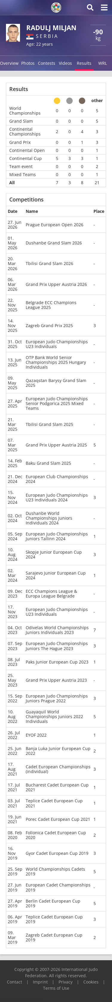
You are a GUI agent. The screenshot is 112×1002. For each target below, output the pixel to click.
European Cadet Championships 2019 (58, 887)
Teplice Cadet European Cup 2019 (54, 919)
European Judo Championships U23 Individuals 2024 (57, 497)
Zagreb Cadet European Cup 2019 (54, 937)
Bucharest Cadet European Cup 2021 (57, 787)
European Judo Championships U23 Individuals (57, 344)
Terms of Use (56, 988)
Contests (46, 63)
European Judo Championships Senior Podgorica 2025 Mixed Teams (57, 403)
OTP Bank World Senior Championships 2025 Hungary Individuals (56, 362)
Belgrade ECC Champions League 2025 (51, 305)
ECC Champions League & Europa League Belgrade (51, 593)
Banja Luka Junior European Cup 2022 (58, 751)
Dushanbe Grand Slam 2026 (54, 243)
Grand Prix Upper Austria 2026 (56, 284)
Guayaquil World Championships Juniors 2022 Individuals (54, 716)
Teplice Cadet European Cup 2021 (54, 803)
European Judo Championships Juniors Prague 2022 (57, 698)
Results (84, 63)
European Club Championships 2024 (57, 479)
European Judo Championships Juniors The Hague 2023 (57, 646)
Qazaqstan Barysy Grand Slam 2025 (56, 383)
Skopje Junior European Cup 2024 (54, 554)
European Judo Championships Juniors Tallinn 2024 (57, 536)
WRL (102, 63)
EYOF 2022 (36, 735)
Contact (14, 982)
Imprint (40, 982)
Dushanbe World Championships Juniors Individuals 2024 (49, 518)
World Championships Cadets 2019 (55, 871)
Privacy (66, 982)
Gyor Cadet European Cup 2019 (57, 853)
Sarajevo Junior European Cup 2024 (56, 575)
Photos (28, 63)
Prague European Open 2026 (54, 224)
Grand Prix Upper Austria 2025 (56, 445)
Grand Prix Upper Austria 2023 (56, 680)
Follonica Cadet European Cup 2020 (56, 835)
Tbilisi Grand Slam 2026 (49, 263)
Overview (9, 63)
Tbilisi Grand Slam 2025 (49, 424)
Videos (65, 63)
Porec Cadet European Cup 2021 (58, 819)
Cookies (91, 982)
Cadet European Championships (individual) (58, 769)
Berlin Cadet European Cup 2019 (53, 903)
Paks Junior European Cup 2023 (57, 662)
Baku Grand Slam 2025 (48, 463)
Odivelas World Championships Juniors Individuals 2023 (57, 630)
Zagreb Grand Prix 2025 (49, 325)
